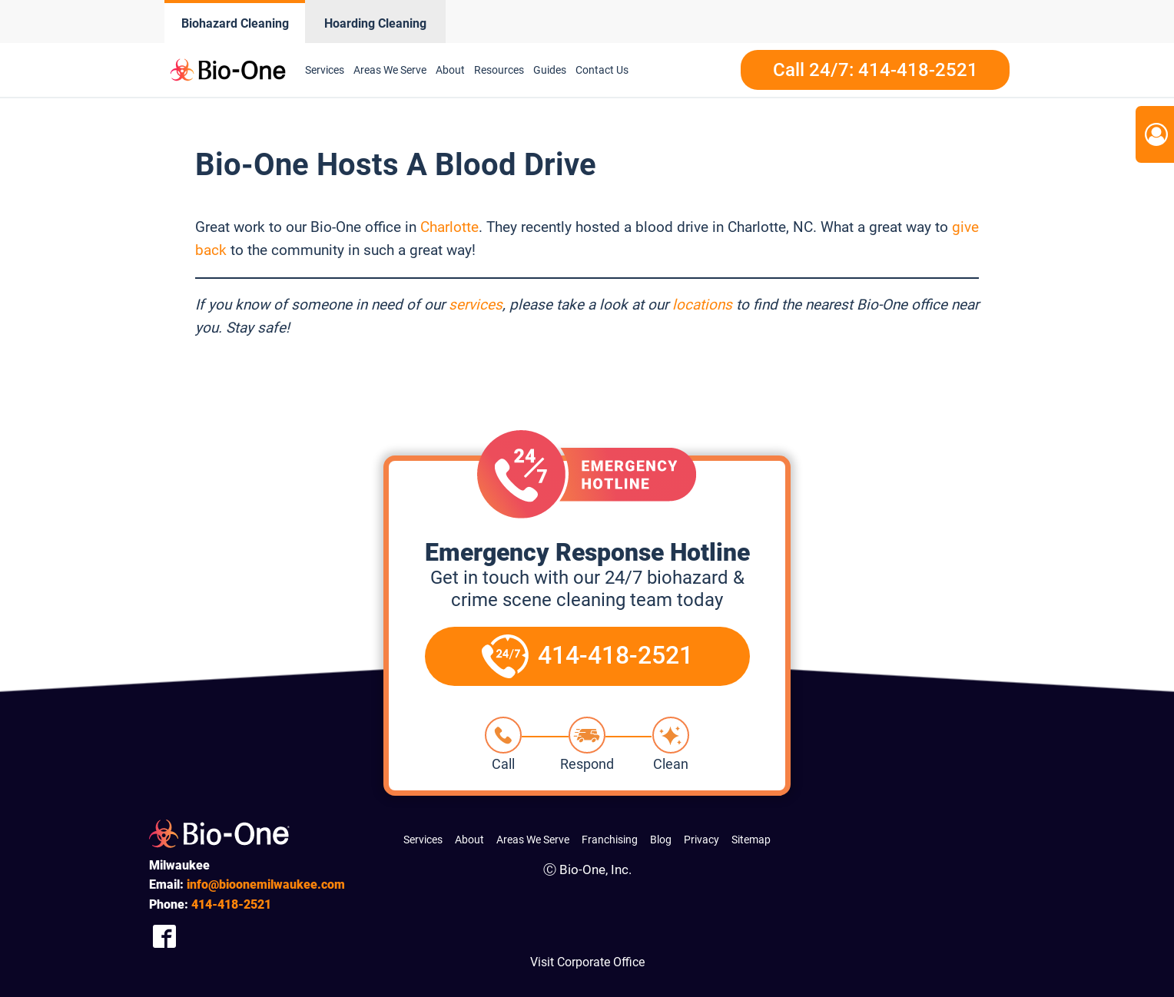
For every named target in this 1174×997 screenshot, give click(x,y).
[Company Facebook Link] (164, 936)
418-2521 (231, 904)
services (475, 304)
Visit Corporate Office (587, 962)
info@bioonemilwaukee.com (266, 884)
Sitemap (751, 839)
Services (324, 70)
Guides (549, 70)
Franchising (610, 839)
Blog (661, 839)
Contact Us (601, 70)
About (450, 70)
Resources (499, 70)
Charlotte (449, 227)
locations (702, 304)
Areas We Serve (389, 70)
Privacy (701, 839)
